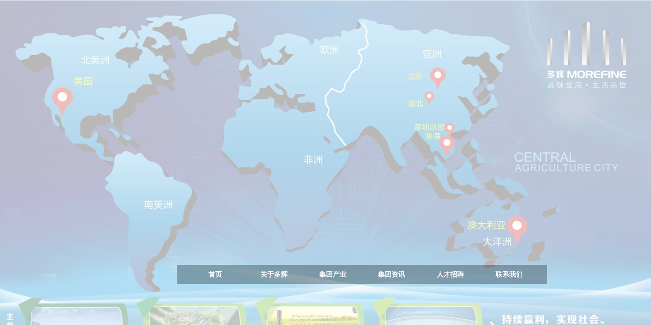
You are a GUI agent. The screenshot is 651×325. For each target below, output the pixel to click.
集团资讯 (391, 274)
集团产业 (332, 274)
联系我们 (509, 274)
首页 (215, 274)
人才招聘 (450, 274)
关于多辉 (274, 274)
